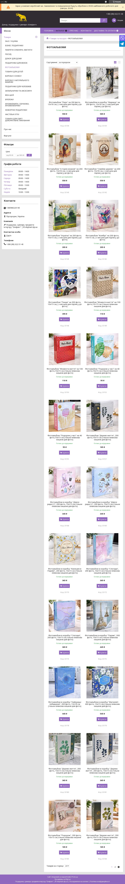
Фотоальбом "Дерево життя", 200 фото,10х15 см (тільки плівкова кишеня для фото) (102, 437)
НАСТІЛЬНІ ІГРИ (12, 114)
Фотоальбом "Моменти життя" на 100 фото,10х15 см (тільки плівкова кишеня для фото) (65, 371)
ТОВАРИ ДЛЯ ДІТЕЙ (14, 72)
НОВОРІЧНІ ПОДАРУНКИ (16, 110)
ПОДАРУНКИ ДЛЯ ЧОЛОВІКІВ (18, 87)
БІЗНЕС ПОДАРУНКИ (14, 46)
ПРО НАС (74, 30)
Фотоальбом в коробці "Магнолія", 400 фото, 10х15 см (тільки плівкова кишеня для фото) (102, 704)
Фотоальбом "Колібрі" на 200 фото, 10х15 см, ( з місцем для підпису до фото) (102, 237)
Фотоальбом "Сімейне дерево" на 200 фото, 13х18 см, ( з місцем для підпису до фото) (102, 171)
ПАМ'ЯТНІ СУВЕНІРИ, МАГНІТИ (18, 50)
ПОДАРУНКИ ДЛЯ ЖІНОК (16, 63)
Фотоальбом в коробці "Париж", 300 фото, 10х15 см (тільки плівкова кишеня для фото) (102, 637)
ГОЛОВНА (48, 30)
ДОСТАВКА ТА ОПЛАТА (105, 30)
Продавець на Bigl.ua (63, 879)
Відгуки (7, 135)
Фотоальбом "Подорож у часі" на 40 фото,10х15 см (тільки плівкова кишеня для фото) (102, 371)
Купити (65, 119)
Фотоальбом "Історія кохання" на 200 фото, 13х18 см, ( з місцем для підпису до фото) (65, 171)
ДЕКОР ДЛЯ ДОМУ (13, 59)
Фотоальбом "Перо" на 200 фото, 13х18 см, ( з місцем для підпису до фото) (65, 104)
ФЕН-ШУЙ (9, 95)
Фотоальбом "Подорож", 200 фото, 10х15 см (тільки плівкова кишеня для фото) (64, 837)
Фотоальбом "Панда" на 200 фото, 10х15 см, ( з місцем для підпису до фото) (65, 304)
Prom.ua (75, 877)
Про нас (7, 129)
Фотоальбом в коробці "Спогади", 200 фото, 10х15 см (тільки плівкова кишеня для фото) (102, 571)
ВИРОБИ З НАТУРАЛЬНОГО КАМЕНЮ (17, 81)
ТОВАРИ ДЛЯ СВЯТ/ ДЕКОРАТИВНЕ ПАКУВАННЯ (17, 120)
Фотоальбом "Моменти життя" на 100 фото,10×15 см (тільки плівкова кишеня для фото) (102, 304)
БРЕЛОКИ (9, 100)
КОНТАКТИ (86, 30)
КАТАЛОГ (60, 30)
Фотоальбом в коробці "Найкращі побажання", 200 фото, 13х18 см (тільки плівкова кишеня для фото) (64, 704)
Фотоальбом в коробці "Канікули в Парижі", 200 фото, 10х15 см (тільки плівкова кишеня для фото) (64, 571)
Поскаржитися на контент (79, 881)
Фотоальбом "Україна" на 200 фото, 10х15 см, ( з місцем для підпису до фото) (65, 237)
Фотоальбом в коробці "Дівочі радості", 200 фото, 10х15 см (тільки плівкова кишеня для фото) (64, 504)
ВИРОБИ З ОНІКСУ (13, 76)
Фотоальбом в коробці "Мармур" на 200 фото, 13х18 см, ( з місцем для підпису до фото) (102, 104)
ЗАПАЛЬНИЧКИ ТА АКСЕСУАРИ (18, 91)
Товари (7, 37)
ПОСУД (8, 54)
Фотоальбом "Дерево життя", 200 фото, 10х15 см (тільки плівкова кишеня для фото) (65, 771)
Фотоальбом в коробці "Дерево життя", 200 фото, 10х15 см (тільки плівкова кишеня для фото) (102, 771)
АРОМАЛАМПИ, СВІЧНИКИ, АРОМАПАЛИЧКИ (17, 105)
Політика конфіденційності (100, 881)
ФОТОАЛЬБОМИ (12, 67)
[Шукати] (103, 20)
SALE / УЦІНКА (11, 41)
